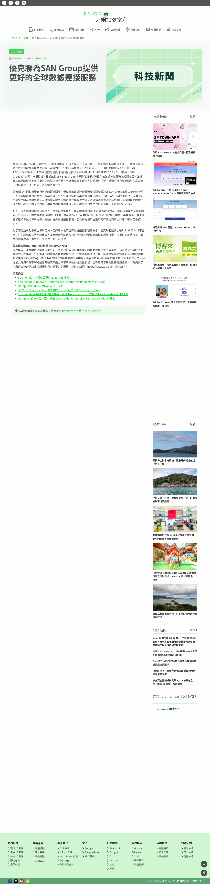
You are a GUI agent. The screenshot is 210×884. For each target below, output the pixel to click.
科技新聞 (23, 37)
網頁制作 (62, 843)
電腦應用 (163, 848)
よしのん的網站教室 (168, 708)
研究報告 (15, 860)
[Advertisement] (79, 136)
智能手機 (39, 852)
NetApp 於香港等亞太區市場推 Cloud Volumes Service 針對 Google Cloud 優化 (66, 298)
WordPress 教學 (69, 856)
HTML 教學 (66, 852)
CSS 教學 (64, 848)
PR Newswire (71, 310)
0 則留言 (42, 58)
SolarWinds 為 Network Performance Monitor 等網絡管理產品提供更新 (61, 282)
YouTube (114, 860)
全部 (192, 116)
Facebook (114, 848)
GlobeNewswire (91, 310)
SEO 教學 (89, 856)
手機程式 (163, 856)
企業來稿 (15, 864)
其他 (111, 864)
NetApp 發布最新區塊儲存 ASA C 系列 (40, 286)
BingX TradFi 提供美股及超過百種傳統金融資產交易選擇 (174, 662)
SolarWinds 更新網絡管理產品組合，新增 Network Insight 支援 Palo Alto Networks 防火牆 (73, 294)
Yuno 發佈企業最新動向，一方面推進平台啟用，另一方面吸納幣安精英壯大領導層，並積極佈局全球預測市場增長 (175, 641)
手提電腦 (39, 856)
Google (89, 848)
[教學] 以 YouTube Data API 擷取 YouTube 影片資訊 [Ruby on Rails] (59, 290)
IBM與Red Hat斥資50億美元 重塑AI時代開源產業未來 (174, 672)
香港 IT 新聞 (16, 852)
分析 (111, 868)
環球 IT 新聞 (16, 848)
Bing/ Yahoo (92, 852)
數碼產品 (38, 843)
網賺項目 (137, 843)
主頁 (13, 37)
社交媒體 (112, 843)
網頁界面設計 (67, 864)
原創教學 (162, 843)
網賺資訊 (139, 860)
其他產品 (39, 860)
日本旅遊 (188, 852)
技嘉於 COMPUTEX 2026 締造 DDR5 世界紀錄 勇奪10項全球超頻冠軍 (175, 652)
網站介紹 (197, 881)
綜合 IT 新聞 (16, 51)
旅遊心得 (186, 843)
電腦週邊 (39, 848)
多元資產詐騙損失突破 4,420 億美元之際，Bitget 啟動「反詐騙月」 (173, 682)
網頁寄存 (64, 860)
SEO (85, 843)
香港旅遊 (188, 848)
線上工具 (163, 852)
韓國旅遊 (188, 856)
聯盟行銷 (139, 864)
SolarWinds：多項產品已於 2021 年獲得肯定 (45, 277)
